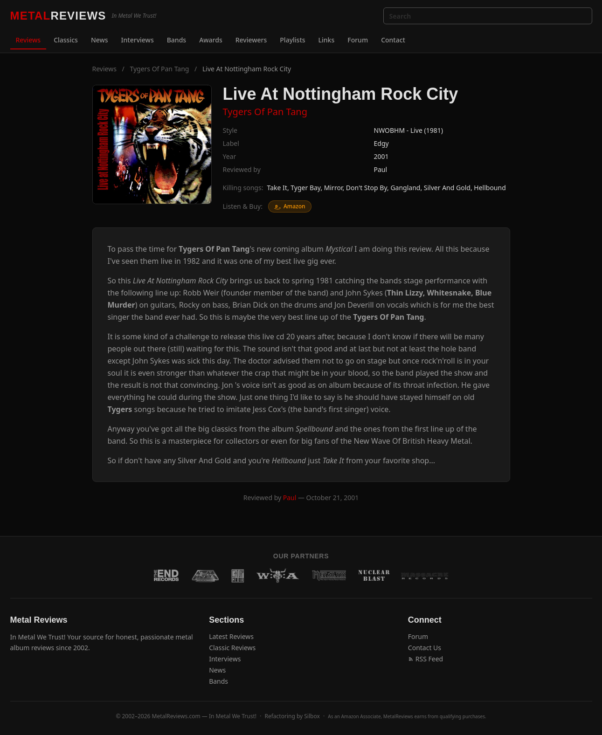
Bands (176, 39)
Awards (210, 39)
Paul (380, 169)
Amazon (289, 206)
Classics (66, 39)
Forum (357, 39)
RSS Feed (425, 658)
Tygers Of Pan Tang (159, 68)
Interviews (137, 39)
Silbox (312, 716)
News (99, 39)
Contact (393, 39)
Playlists (292, 39)
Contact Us (424, 647)
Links (326, 39)
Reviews (28, 39)
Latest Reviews (231, 636)
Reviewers (251, 39)
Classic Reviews (232, 647)
